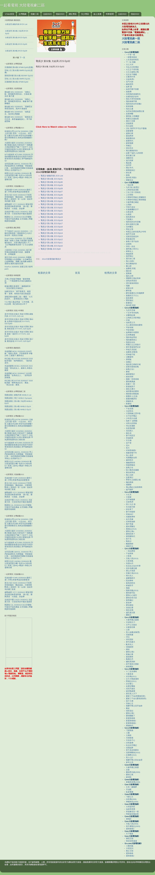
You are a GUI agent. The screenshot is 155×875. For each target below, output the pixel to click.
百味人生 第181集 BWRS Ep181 (17, 79)
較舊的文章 (111, 272)
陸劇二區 (35, 14)
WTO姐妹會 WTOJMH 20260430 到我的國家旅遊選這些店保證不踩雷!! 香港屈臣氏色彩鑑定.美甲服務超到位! (19, 157)
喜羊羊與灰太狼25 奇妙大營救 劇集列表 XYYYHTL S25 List (19, 315)
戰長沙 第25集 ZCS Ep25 (52, 198)
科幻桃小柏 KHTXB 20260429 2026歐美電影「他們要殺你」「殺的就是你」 (19, 361)
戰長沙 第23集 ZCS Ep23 (52, 204)
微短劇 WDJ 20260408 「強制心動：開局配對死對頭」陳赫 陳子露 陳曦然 (18, 101)
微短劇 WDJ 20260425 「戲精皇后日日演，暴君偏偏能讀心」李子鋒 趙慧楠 (18, 119)
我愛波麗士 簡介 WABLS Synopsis (18, 398)
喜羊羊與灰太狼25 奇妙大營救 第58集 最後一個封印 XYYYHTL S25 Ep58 (19, 334)
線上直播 (97, 14)
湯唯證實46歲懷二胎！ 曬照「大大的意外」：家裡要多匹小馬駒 (19, 298)
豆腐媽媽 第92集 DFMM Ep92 (16, 82)
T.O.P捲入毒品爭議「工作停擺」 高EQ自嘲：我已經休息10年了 (19, 303)
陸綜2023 (60, 14)
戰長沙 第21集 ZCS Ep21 (52, 211)
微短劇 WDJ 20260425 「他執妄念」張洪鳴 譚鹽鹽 (17, 113)
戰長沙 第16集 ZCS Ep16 (52, 227)
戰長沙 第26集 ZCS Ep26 (52, 195)
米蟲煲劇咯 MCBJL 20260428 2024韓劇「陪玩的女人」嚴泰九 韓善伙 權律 (19, 368)
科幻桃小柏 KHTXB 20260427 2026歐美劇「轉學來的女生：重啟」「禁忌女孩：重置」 (19, 383)
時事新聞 (110, 14)
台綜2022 (122, 14)
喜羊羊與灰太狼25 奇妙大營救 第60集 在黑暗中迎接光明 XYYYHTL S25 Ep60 (19, 321)
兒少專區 (85, 14)
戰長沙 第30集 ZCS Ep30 (52, 182)
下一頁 (22, 57)
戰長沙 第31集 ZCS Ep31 (52, 179)
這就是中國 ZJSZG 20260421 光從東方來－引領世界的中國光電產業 (18, 213)
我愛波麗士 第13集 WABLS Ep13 (18, 410)
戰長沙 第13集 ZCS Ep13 (52, 236)
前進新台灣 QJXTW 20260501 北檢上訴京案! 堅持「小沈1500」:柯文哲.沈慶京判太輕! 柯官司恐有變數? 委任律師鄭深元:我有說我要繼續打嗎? (19, 135)
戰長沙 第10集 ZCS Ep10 (52, 246)
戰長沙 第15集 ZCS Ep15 (52, 230)
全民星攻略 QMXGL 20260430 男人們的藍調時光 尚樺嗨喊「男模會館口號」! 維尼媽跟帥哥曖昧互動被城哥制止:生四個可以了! (19, 167)
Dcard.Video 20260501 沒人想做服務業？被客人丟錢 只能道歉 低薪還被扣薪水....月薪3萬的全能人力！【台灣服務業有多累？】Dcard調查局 (19, 243)
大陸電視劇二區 (131, 42)
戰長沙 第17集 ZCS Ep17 (52, 223)
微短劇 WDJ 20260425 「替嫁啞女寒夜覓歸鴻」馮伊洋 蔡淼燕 (18, 108)
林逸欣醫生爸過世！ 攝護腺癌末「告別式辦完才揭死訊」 (18, 287)
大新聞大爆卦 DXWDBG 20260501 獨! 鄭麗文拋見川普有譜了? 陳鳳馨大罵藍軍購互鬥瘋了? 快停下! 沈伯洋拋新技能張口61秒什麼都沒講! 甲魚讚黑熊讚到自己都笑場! (19, 147)
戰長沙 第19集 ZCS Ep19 (52, 217)
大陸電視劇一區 (131, 38)
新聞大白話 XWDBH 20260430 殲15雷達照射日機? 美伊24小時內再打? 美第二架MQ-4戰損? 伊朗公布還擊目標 (18, 176)
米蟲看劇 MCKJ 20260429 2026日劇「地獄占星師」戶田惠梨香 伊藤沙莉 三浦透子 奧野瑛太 (18, 353)
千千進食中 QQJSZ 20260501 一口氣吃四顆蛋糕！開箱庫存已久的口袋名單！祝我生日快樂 (18, 233)
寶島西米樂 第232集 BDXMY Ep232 (19, 76)
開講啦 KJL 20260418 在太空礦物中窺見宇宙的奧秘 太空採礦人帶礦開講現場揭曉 (18, 219)
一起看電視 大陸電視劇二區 (22, 5)
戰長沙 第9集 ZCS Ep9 (51, 249)
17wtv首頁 (9, 14)
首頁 (77, 272)
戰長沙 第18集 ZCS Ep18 (52, 220)
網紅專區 (73, 14)
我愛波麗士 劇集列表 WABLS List (18, 395)
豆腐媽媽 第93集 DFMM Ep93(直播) (19, 67)
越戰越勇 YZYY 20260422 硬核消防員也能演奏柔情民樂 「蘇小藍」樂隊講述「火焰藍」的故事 (19, 206)
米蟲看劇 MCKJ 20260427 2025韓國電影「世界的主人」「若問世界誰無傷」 (18, 375)
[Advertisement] (77, 149)
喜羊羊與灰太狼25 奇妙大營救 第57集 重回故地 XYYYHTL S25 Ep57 (19, 340)
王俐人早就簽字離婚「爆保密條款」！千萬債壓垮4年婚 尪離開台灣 (18, 281)
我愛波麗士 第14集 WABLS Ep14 (18, 406)
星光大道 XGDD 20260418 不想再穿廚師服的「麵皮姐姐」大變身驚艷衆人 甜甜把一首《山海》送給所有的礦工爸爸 (18, 198)
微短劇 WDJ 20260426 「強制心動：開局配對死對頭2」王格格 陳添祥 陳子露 (18, 94)
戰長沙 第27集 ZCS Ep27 (52, 192)
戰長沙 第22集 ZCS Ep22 (52, 208)
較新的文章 (44, 272)
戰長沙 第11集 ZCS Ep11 (52, 243)
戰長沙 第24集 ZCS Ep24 (52, 201)
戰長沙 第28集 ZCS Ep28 (52, 188)
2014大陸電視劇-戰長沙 (51, 259)
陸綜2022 (135, 14)
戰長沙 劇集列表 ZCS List (52, 176)
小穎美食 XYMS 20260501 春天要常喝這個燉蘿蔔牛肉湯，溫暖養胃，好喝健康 (18, 252)
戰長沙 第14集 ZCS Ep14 (52, 233)
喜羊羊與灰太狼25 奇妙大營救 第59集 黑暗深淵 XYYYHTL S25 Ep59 (19, 328)
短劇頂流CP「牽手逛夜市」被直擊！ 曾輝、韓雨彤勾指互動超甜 (18, 292)
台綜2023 (47, 14)
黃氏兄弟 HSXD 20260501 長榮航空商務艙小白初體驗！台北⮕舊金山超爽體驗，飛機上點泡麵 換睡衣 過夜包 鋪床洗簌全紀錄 (18, 260)
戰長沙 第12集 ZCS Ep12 (52, 239)
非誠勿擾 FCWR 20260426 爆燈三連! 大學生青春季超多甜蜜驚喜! (18, 191)
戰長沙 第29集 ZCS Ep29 (52, 185)
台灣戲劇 (22, 14)
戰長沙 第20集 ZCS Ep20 (52, 214)
